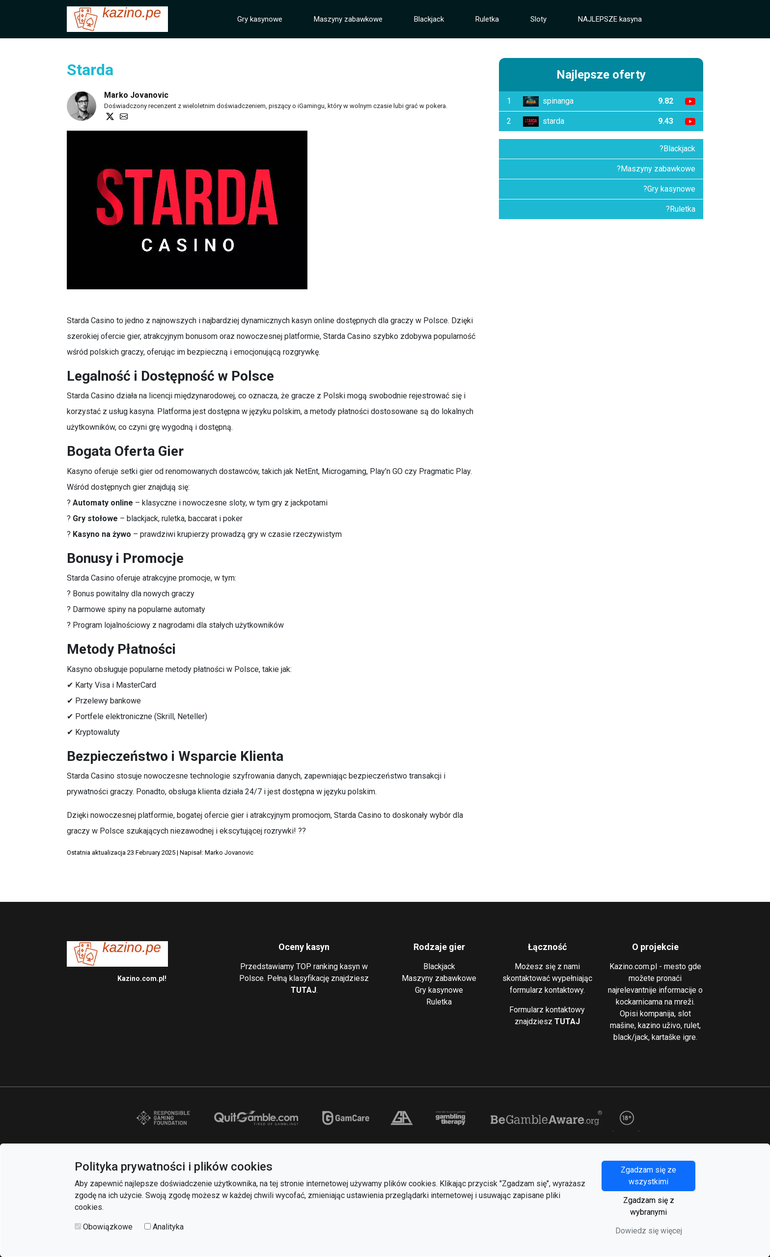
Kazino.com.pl (141, 978)
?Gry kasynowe (669, 189)
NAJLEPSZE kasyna (610, 19)
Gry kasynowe (259, 19)
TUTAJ (303, 990)
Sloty (538, 19)
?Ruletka (680, 209)
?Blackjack (677, 148)
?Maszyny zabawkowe (656, 168)
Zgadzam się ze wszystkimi (648, 1175)
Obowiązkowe (108, 1226)
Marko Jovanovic (136, 95)
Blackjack (429, 19)
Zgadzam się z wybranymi (648, 1206)
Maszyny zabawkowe (348, 19)
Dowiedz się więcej (648, 1230)
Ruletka (487, 19)
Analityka (168, 1226)
